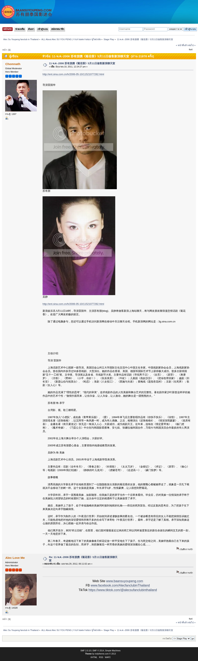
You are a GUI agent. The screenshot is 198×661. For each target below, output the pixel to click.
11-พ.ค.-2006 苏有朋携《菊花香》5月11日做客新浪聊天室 (82, 63)
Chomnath (12, 64)
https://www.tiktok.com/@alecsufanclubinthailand (123, 590)
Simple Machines (113, 651)
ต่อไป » (192, 45)
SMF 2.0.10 (85, 651)
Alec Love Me (15, 557)
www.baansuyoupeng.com (124, 581)
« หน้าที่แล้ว (182, 45)
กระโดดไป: (167, 638)
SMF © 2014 (98, 651)
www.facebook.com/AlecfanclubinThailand (120, 585)
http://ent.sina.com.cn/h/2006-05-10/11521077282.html (73, 74)
